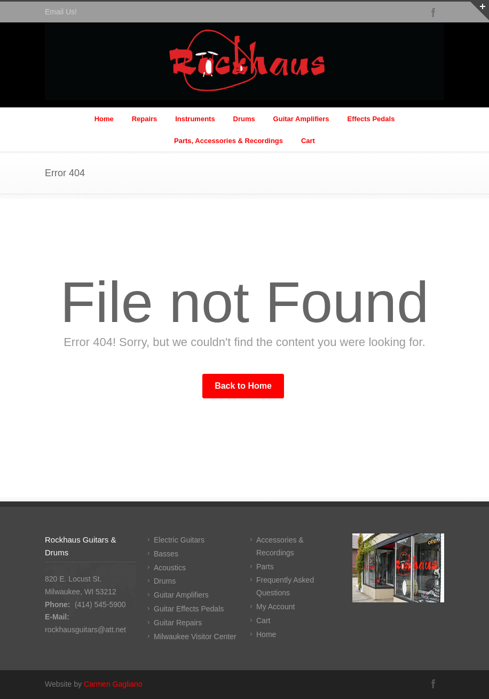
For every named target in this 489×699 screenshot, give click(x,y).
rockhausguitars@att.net (85, 629)
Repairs (144, 119)
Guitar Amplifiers (301, 119)
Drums (244, 119)
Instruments (195, 119)
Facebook (433, 12)
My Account (275, 606)
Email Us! (61, 11)
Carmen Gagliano (113, 684)
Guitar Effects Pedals (189, 608)
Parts (265, 566)
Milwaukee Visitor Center (195, 636)
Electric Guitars (179, 540)
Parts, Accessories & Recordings (228, 141)
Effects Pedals (371, 119)
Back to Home (243, 385)
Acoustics (170, 567)
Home (104, 119)
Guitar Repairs (178, 622)
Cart (308, 141)
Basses (166, 553)
